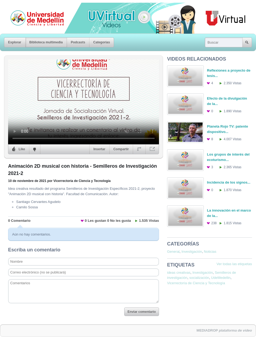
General (173, 252)
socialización (199, 278)
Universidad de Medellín (33, 6)
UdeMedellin (220, 278)
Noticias (210, 252)
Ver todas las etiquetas (234, 264)
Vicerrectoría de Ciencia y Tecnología (196, 283)
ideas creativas (179, 273)
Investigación (191, 252)
